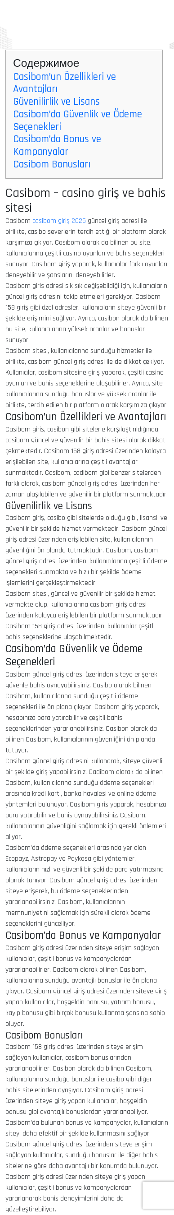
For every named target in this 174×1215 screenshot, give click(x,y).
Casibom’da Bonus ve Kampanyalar (57, 145)
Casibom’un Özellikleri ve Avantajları (64, 83)
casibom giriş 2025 (59, 221)
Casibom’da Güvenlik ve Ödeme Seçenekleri (77, 120)
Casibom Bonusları (51, 164)
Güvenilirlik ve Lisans (56, 101)
